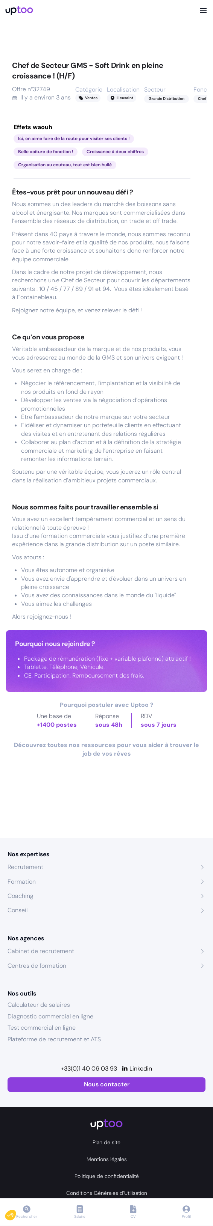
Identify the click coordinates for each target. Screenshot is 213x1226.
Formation (22, 882)
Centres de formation (37, 966)
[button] (16, 1213)
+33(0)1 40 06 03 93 (89, 1068)
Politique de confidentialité (107, 1176)
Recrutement (25, 867)
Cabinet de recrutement (41, 951)
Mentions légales (107, 1159)
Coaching (20, 896)
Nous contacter (106, 1084)
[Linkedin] (137, 1069)
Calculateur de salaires (39, 1005)
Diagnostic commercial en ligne (50, 1016)
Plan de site (106, 1142)
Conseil (17, 910)
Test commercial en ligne (42, 1028)
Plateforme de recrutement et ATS (54, 1039)
